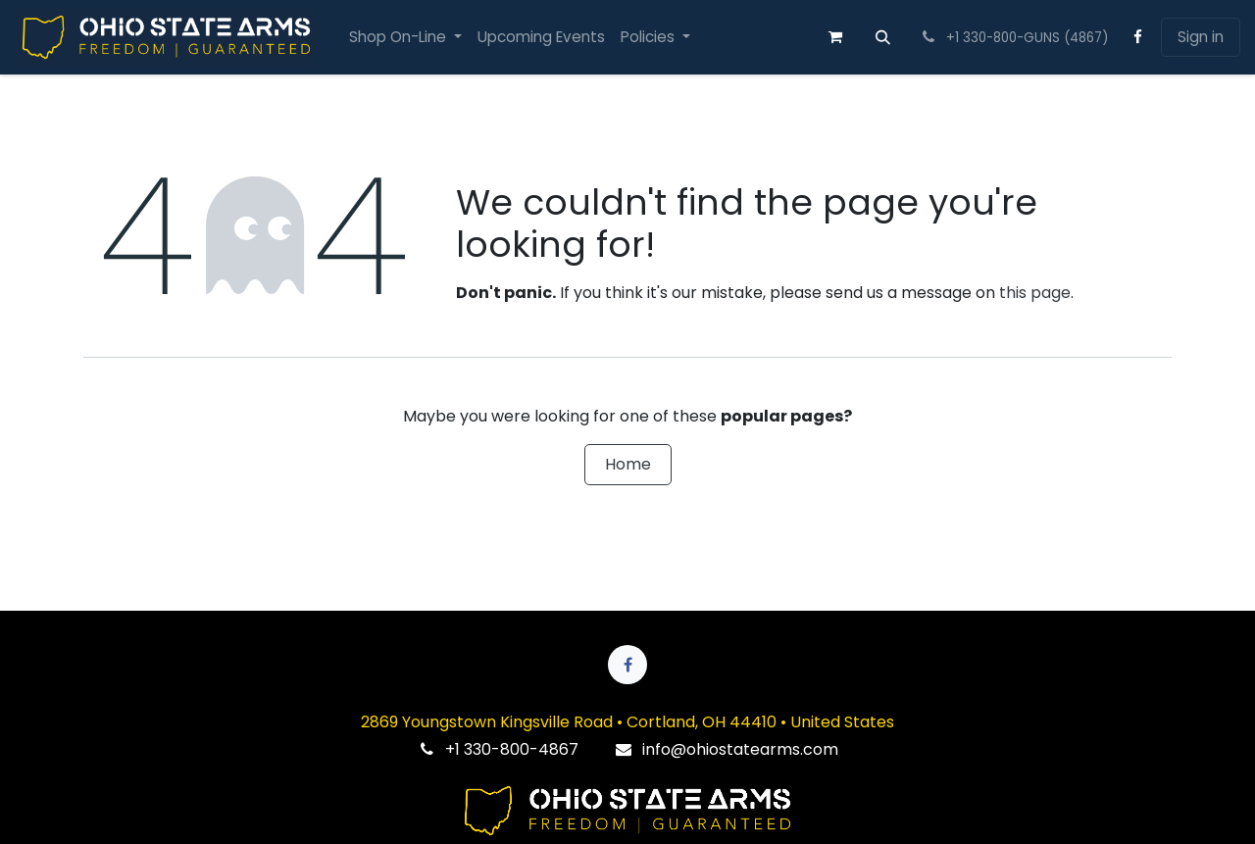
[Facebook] (1138, 37)
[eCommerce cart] (835, 37)
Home (628, 464)
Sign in (1201, 36)
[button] (883, 37)
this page (1035, 292)
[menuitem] (405, 38)
